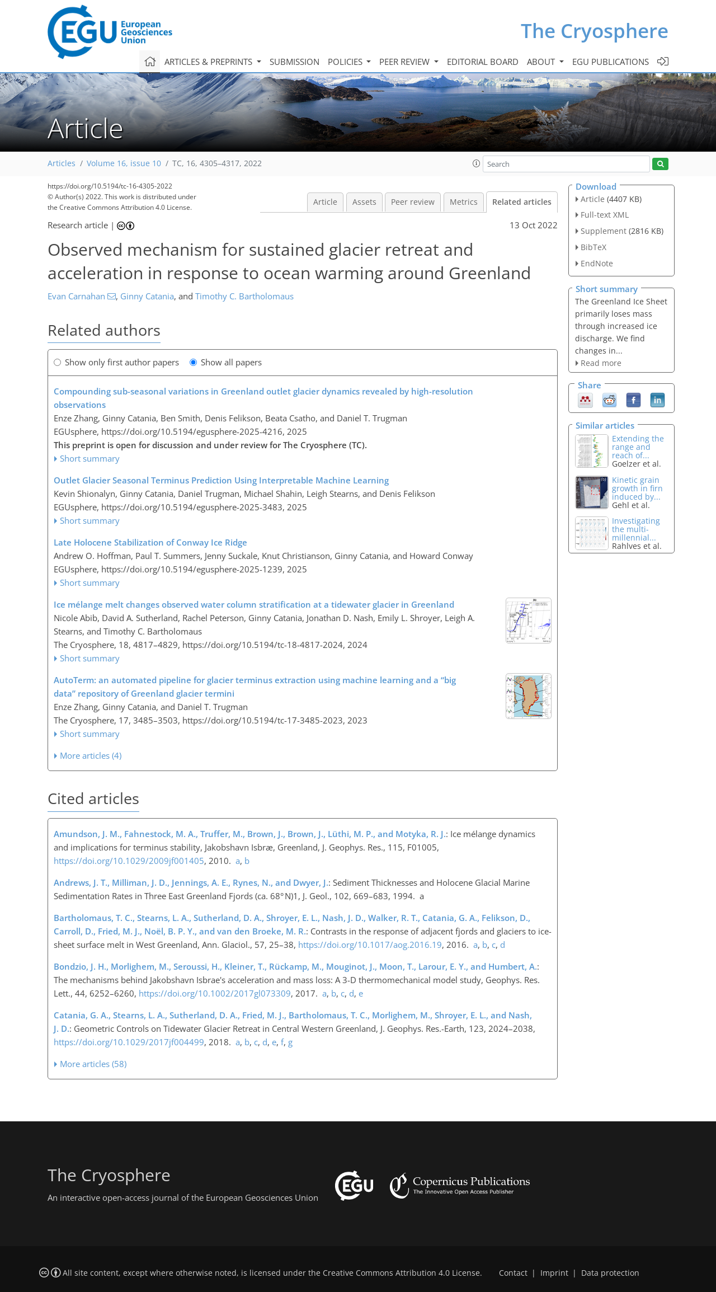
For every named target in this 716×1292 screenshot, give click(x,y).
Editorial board (483, 61)
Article (325, 202)
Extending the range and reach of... (638, 447)
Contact (513, 1273)
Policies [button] (346, 61)
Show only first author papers (116, 362)
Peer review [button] (405, 61)
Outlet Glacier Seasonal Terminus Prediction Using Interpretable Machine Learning (221, 480)
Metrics (464, 202)
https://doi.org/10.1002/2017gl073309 (215, 993)
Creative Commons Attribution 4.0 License (401, 1273)
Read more (601, 363)
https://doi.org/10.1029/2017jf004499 (129, 1041)
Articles (62, 163)
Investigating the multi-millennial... (636, 529)
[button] (477, 163)
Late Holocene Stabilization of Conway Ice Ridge (150, 542)
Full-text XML (605, 214)
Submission (294, 61)
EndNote (597, 263)
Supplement (603, 230)
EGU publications (610, 61)
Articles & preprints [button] (209, 61)
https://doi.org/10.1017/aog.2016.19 (370, 944)
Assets (364, 202)
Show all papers (226, 362)
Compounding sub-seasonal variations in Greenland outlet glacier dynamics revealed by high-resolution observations (263, 398)
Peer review (413, 202)
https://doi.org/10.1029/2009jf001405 (129, 860)
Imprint (554, 1273)
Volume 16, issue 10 (124, 163)
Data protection (610, 1273)
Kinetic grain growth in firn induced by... (637, 488)
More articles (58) (93, 1063)
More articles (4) (90, 755)
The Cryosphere (594, 30)
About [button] (542, 61)
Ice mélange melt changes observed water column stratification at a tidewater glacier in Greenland (254, 604)
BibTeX (593, 247)
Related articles (522, 202)
